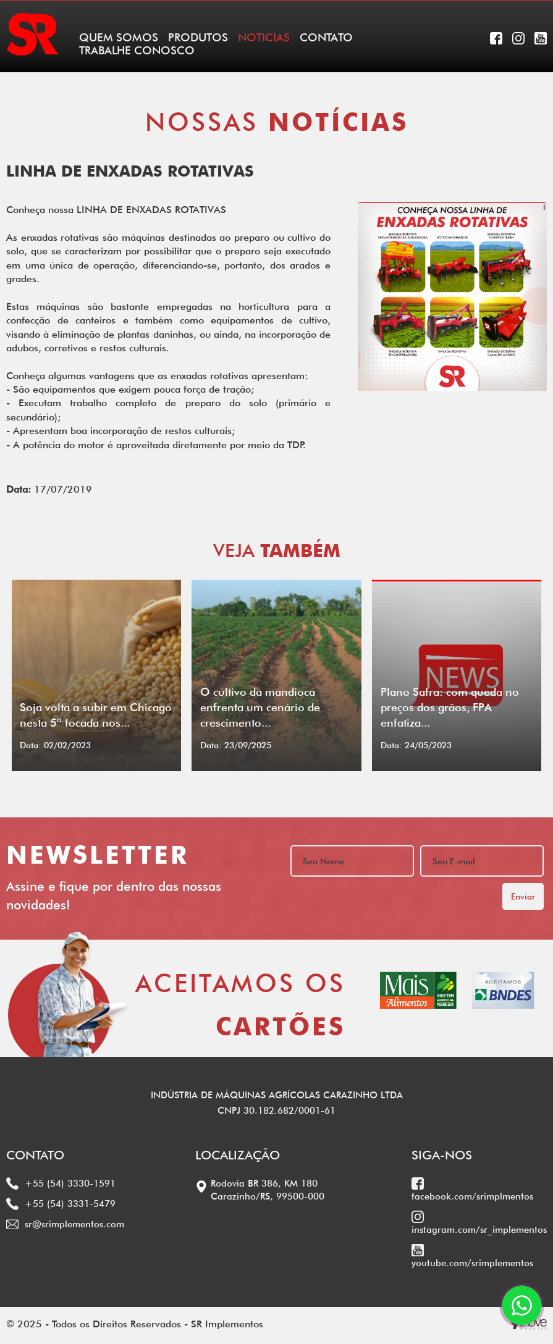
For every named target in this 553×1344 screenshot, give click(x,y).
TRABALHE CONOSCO (137, 50)
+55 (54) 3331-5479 (61, 1204)
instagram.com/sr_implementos (479, 1223)
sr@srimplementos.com (65, 1224)
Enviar (523, 896)
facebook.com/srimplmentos (472, 1189)
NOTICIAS (264, 37)
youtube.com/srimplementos (472, 1256)
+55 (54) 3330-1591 (61, 1183)
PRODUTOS (198, 37)
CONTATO (326, 37)
